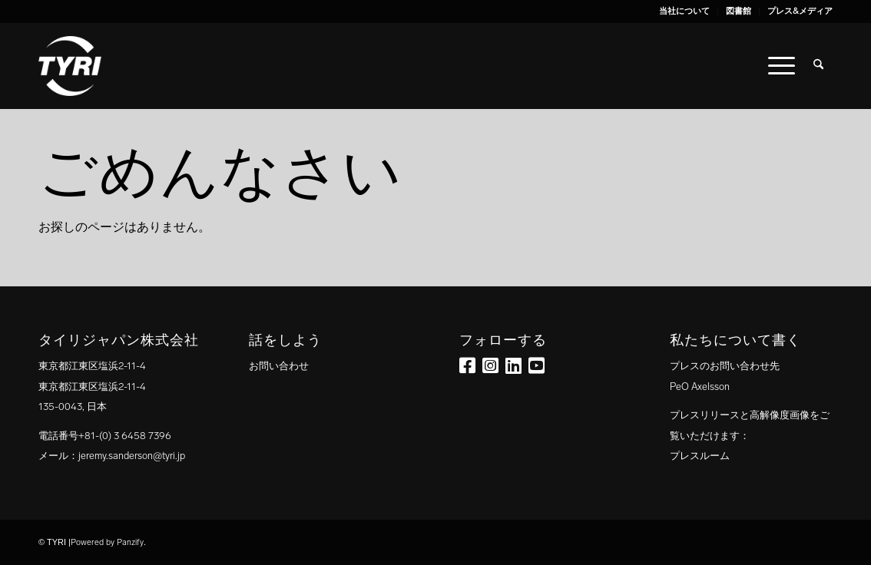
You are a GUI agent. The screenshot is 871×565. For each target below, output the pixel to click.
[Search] (818, 66)
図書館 (738, 11)
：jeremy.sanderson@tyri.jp (126, 455)
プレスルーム (700, 455)
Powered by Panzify (107, 542)
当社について (684, 11)
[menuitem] (684, 11)
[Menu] (781, 66)
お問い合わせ (279, 366)
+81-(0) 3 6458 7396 (124, 435)
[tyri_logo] (69, 66)
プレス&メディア (800, 11)
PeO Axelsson (700, 386)
